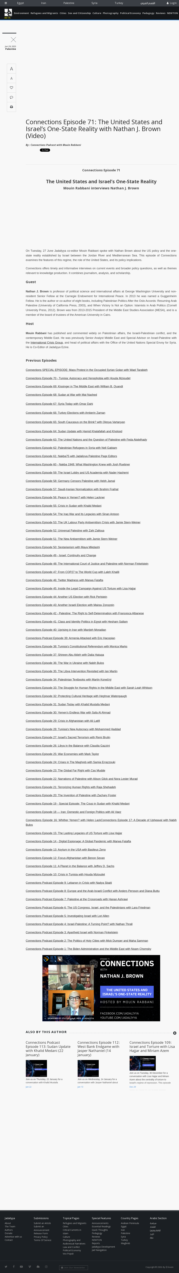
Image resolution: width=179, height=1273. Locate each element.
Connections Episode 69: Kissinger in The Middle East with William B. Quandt (74, 386)
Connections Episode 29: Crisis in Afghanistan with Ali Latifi (63, 720)
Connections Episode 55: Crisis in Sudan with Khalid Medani (63, 505)
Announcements (100, 1223)
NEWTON (172, 13)
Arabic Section (158, 1218)
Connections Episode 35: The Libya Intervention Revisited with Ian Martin (71, 671)
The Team (10, 1226)
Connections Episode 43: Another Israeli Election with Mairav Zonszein (70, 605)
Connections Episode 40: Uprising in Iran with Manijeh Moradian (66, 629)
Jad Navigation (99, 1250)
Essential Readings (101, 1226)
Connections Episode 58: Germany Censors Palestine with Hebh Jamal (70, 481)
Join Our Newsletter (73, 1267)
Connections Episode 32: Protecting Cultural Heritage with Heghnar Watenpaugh (76, 696)
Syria (94, 3)
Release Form (41, 1233)
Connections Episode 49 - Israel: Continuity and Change (61, 555)
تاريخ (152, 1234)
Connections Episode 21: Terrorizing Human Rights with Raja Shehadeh (71, 787)
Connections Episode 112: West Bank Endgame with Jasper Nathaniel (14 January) (98, 1048)
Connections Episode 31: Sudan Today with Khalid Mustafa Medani (68, 704)
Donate (8, 1233)
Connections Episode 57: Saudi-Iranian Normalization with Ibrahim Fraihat (72, 489)
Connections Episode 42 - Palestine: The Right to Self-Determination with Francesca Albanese (85, 613)
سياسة (153, 1223)
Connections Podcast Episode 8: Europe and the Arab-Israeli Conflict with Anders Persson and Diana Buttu (93, 891)
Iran (43, 3)
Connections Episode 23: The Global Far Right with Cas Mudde (65, 770)
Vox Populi (68, 1253)
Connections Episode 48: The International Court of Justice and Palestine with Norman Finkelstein (87, 563)
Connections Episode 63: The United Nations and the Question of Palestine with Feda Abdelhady (86, 439)
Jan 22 (28, 1086)
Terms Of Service (42, 1240)
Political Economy (130, 13)
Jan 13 (80, 1086)
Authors (9, 1229)
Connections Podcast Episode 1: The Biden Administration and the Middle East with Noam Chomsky (88, 948)
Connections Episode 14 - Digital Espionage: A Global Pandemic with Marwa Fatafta (78, 841)
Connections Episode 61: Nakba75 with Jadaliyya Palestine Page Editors (71, 456)
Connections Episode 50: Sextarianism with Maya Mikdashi (63, 547)
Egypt (20, 3)
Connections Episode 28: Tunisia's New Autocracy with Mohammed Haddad (73, 729)
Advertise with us (13, 1236)
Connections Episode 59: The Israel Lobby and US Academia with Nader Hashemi (77, 472)
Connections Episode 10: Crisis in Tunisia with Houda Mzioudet (65, 874)
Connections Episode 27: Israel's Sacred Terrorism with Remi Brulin (68, 737)
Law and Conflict (71, 1247)
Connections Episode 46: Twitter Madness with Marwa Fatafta (64, 580)
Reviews (160, 13)
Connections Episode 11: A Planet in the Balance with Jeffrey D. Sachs (70, 866)
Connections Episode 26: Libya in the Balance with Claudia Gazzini (68, 745)
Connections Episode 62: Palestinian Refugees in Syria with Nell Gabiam (71, 447)
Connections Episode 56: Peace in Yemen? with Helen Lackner (65, 497)
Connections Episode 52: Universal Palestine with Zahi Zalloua (65, 530)
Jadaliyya (8, 12)
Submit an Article (42, 1223)
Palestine (68, 3)
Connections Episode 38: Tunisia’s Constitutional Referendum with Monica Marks (76, 646)
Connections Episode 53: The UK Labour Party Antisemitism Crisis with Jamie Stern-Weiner (83, 522)
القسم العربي (148, 3)
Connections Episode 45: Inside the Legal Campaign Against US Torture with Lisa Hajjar (81, 588)
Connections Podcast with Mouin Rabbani (56, 145)
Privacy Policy (41, 1236)
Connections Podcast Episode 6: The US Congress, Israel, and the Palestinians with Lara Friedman (88, 907)
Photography (111, 13)
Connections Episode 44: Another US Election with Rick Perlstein (66, 596)
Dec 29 (133, 1086)
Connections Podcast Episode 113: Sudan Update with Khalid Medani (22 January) (48, 1048)
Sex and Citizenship (79, 13)
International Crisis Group (47, 342)
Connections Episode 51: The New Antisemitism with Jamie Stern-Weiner (71, 538)
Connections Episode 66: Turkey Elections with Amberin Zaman (65, 412)
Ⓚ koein (170, 1267)
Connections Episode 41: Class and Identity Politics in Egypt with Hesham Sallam (77, 621)
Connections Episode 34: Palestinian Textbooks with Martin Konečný (68, 679)
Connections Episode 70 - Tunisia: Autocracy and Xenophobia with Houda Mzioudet (78, 378)
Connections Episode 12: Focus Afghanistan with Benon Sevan (65, 858)
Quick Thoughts (100, 1229)
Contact (9, 1239)
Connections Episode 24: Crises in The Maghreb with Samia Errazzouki (70, 762)
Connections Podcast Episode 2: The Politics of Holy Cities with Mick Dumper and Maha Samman (87, 940)
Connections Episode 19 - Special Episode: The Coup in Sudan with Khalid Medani (78, 803)
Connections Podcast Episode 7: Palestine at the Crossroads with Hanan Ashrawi (77, 899)
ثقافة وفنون (155, 1230)
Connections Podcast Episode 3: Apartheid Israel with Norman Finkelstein (72, 932)
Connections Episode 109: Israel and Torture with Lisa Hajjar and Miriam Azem (152, 1046)
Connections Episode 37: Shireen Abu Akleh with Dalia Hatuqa (65, 654)
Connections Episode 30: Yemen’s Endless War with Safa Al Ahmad (68, 712)
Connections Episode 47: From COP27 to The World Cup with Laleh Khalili (72, 572)
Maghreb (125, 1243)
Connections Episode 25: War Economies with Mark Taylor (62, 754)
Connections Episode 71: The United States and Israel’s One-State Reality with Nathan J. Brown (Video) (94, 128)
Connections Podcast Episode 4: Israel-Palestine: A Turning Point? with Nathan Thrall (79, 924)
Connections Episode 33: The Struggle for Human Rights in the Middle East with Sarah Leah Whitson (89, 687)
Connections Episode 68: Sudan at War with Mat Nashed (61, 394)
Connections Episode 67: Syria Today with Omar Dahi (59, 403)
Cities (63, 13)
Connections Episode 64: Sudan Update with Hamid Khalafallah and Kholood (74, 431)
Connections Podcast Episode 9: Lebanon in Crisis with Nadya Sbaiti (69, 882)
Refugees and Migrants (44, 13)
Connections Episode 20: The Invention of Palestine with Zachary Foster (71, 795)
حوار (151, 1238)
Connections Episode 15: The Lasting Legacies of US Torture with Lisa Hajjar (74, 833)
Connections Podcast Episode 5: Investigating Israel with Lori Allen (67, 915)
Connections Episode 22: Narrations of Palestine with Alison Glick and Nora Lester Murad (82, 778)
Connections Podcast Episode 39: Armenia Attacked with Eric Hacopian (70, 638)
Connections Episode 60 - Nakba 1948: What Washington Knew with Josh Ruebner (78, 464)
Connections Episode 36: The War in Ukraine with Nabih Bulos (65, 663)
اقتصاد (153, 1227)
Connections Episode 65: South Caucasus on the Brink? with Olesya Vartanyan (75, 422)
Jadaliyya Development (103, 1246)
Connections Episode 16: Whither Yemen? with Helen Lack (63, 820)
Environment (21, 13)
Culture (96, 13)
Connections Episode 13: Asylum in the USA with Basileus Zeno (66, 849)
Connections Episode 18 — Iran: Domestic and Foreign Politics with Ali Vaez (73, 812)
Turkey (119, 3)
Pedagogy (148, 13)
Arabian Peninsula (130, 1223)
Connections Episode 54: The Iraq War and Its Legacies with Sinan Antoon (72, 514)
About (8, 1223)
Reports (96, 1243)
